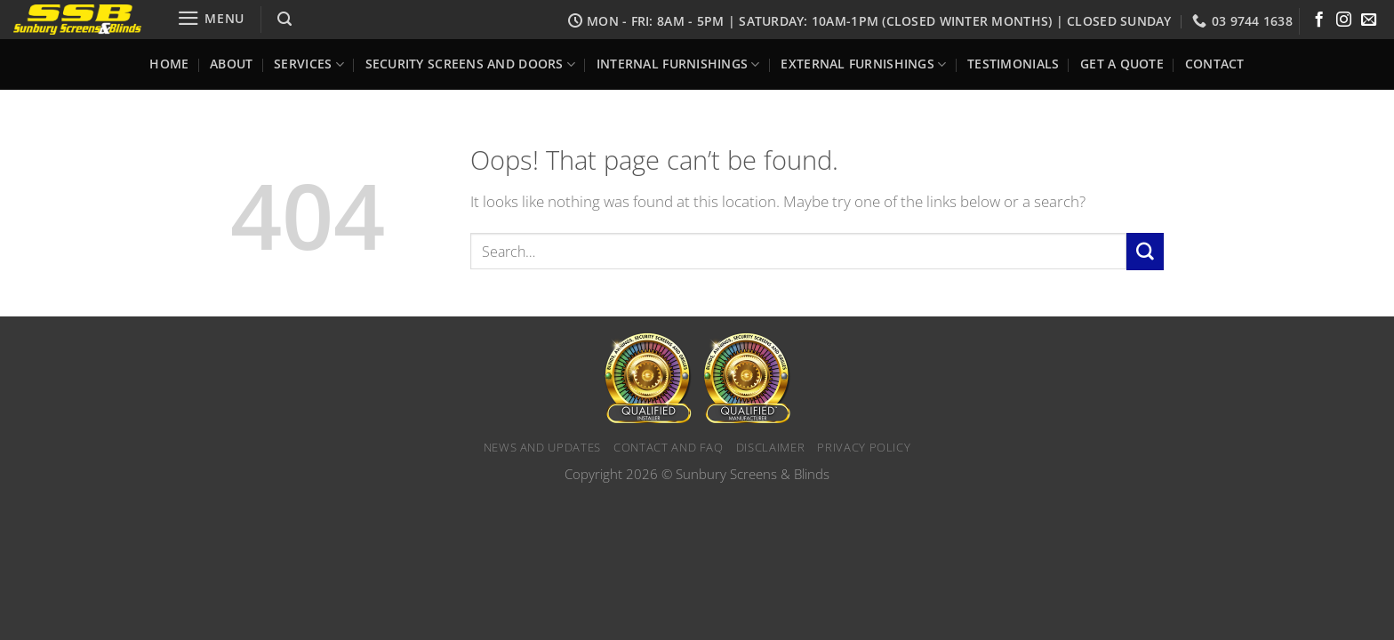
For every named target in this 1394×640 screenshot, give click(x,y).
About (231, 64)
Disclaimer (770, 447)
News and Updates (542, 447)
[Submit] (1145, 251)
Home (168, 64)
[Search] (284, 19)
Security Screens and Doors (470, 64)
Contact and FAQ (668, 447)
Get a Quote (1122, 64)
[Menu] (210, 18)
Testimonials (1013, 64)
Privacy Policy (863, 447)
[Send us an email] (1368, 20)
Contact (1215, 64)
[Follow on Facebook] (1318, 20)
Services (309, 64)
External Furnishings (863, 64)
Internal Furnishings (678, 64)
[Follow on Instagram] (1343, 20)
